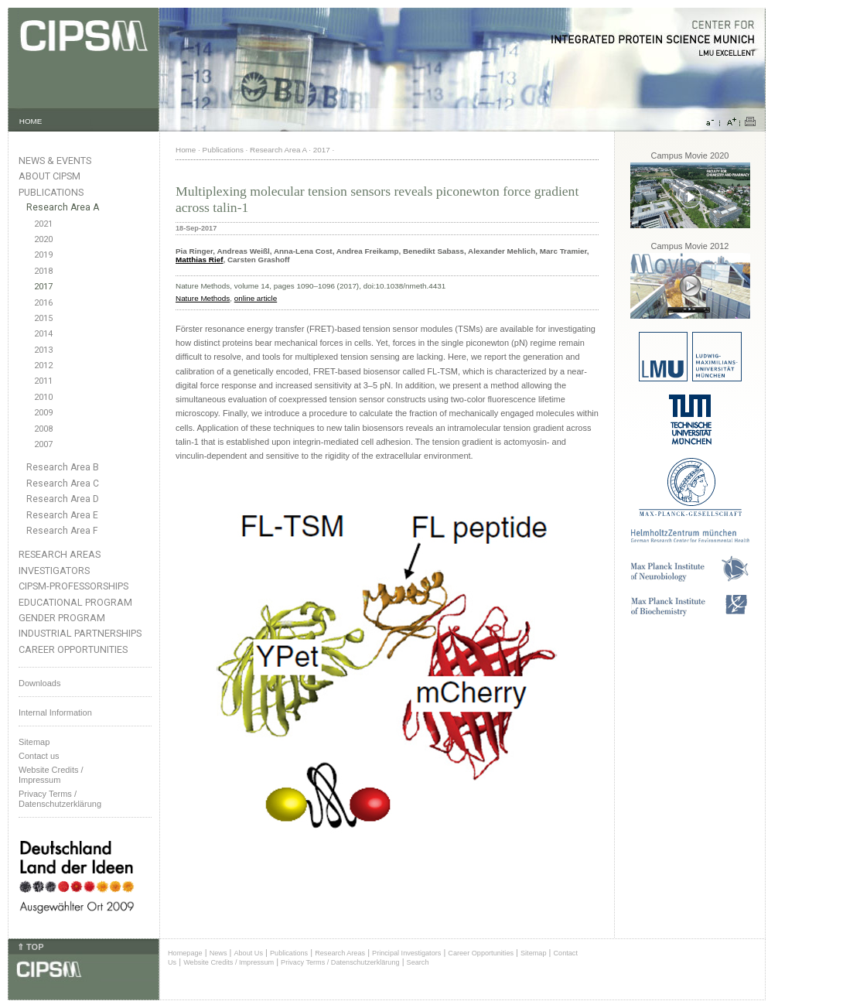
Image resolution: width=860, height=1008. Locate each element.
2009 (43, 413)
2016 (43, 303)
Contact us (39, 755)
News (218, 953)
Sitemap (34, 742)
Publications (51, 192)
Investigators (54, 570)
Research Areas (60, 554)
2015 (43, 318)
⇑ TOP (30, 947)
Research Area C (62, 483)
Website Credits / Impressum (228, 962)
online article (255, 298)
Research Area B (62, 467)
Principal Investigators (406, 953)
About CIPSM (49, 176)
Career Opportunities (73, 649)
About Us (248, 953)
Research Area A (62, 207)
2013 (43, 350)
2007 (43, 444)
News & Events (55, 160)
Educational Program (75, 602)
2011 (43, 381)
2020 (43, 239)
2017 (43, 287)
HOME (31, 121)
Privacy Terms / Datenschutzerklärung (60, 798)
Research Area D (62, 499)
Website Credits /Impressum (51, 774)
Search (418, 962)
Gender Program (62, 618)
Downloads (39, 683)
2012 (43, 365)
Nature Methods (203, 298)
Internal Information (55, 712)
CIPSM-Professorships (73, 586)
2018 (43, 271)
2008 (43, 429)
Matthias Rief (199, 259)
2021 (43, 224)
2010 (43, 397)
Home (186, 149)
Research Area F (62, 530)
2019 (43, 255)
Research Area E (62, 515)
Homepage (185, 953)
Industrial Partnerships (80, 633)
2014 (43, 334)
